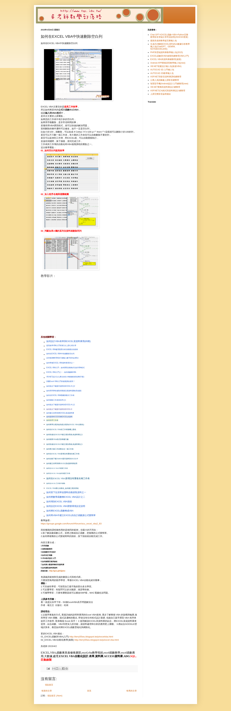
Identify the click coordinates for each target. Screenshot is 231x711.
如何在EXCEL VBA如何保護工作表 (58, 473)
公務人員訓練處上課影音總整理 (164, 80)
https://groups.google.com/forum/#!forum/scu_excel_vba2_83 (71, 523)
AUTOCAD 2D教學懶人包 (162, 73)
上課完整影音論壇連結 (160, 94)
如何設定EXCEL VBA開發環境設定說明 (65, 506)
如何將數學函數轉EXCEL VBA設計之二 (65, 497)
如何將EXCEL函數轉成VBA (60, 510)
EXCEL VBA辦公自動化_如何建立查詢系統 (62, 488)
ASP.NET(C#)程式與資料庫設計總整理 (167, 90)
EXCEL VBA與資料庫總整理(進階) (165, 59)
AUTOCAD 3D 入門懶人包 (162, 69)
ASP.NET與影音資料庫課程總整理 (165, 76)
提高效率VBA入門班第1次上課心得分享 (61, 345)
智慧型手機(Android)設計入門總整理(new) (169, 83)
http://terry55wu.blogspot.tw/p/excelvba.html (91, 636)
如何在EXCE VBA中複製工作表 (57, 468)
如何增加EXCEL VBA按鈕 (59, 501)
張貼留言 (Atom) (54, 696)
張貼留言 (49, 685)
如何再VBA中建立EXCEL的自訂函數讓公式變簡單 (71, 515)
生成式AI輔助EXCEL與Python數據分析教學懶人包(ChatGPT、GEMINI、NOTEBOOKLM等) (170, 46)
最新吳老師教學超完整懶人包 (163, 40)
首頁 (89, 691)
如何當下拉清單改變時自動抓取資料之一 (66, 492)
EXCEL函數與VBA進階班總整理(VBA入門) (169, 56)
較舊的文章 (132, 691)
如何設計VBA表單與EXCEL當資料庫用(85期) (68, 341)
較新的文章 (47, 691)
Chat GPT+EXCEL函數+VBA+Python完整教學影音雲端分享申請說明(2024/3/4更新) (169, 35)
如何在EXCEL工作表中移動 (55, 483)
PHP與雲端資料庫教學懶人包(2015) (166, 52)
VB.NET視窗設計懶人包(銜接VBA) (165, 66)
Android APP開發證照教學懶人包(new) (167, 63)
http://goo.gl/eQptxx (57, 571)
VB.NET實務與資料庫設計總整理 (165, 87)
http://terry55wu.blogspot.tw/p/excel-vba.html (96, 640)
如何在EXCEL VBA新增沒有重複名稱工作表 (68, 478)
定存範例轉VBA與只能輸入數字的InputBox (62, 358)
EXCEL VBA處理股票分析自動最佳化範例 (62, 349)
